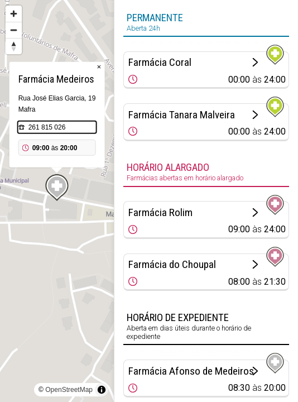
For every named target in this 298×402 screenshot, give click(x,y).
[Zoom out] (14, 30)
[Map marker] (57, 187)
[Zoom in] (14, 14)
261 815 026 (47, 127)
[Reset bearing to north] (14, 46)
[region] (57, 201)
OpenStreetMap (69, 390)
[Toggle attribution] (101, 389)
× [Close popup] (99, 67)
